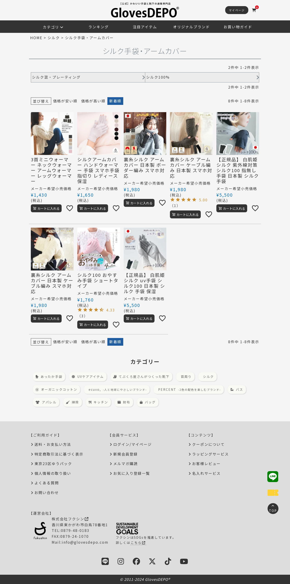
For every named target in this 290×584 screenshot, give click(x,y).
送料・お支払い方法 (52, 444)
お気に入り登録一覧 (131, 473)
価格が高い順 (93, 101)
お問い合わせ (46, 492)
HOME (36, 37)
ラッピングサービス (210, 454)
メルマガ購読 (125, 463)
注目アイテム (145, 26)
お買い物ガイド (238, 26)
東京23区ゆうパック (53, 463)
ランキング (98, 26)
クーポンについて (208, 444)
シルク (54, 37)
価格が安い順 (65, 101)
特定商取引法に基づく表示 (58, 454)
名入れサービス (206, 473)
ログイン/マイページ (132, 444)
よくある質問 (46, 482)
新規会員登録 (125, 454)
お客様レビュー (206, 463)
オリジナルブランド (191, 26)
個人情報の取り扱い (52, 473)
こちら (138, 542)
